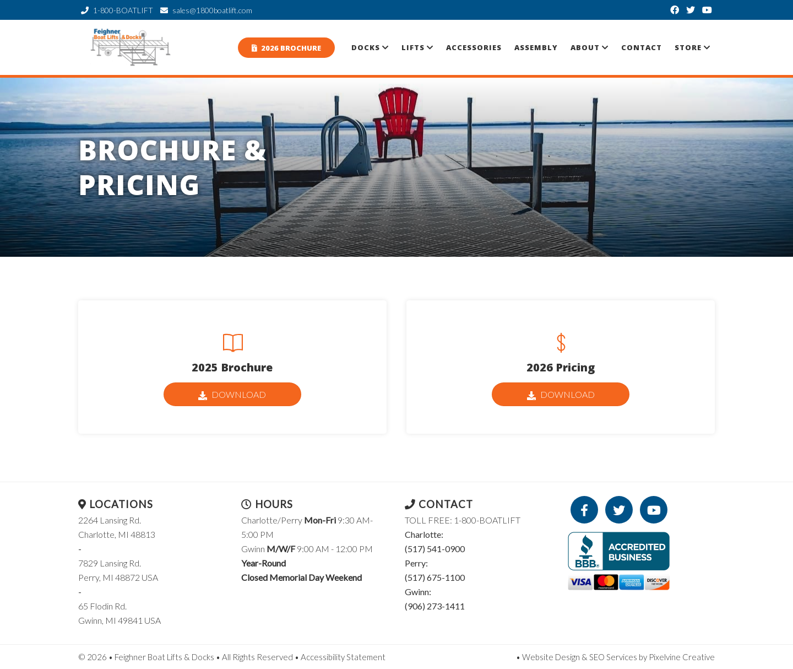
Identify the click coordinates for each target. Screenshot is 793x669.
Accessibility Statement (343, 657)
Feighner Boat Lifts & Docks (132, 47)
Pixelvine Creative (682, 657)
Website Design (551, 657)
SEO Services (613, 657)
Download (232, 395)
